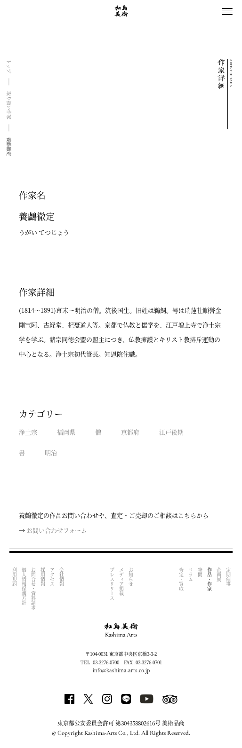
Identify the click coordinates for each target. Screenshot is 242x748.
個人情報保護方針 (23, 586)
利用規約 (14, 576)
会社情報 (61, 576)
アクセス (52, 576)
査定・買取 (181, 579)
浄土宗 (28, 431)
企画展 (218, 574)
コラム (190, 574)
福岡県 (66, 431)
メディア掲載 (121, 581)
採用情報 (42, 576)
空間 (199, 572)
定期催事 (228, 576)
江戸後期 (171, 431)
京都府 (130, 431)
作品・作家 (209, 579)
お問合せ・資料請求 (33, 588)
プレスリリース (111, 583)
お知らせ (130, 576)
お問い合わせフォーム (56, 530)
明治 (51, 452)
